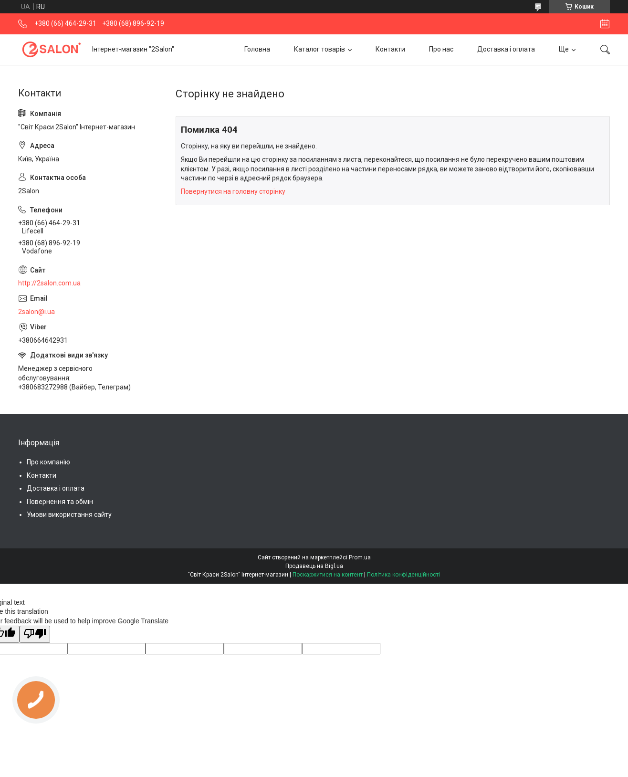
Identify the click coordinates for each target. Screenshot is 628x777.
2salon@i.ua (36, 311)
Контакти (390, 49)
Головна (257, 49)
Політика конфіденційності (403, 574)
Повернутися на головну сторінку (233, 191)
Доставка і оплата (506, 49)
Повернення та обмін (60, 501)
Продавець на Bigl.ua (314, 566)
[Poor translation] (35, 634)
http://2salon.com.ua (49, 283)
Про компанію (48, 462)
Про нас (441, 49)
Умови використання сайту (69, 514)
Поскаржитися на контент (328, 574)
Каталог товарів (319, 49)
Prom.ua (360, 557)
